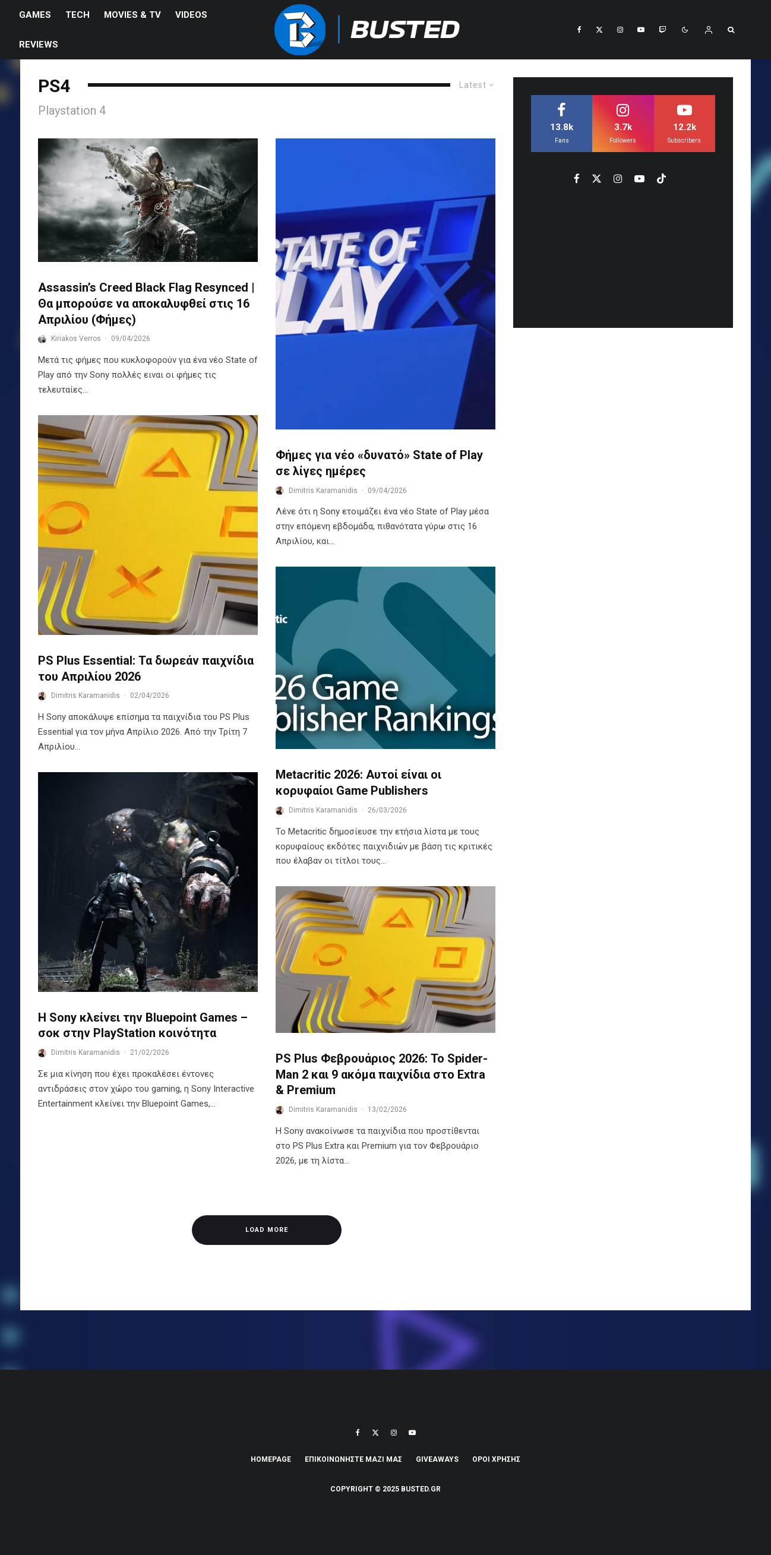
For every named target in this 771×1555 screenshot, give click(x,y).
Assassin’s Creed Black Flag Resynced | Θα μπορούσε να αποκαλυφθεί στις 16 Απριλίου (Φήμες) (146, 303)
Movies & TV (132, 15)
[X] (599, 29)
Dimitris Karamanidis (85, 695)
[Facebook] (579, 29)
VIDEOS (191, 15)
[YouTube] (641, 29)
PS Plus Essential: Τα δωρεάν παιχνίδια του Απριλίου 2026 (146, 668)
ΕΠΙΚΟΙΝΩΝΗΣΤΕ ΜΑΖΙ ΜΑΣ (353, 1459)
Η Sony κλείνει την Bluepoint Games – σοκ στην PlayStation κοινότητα (143, 1025)
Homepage (271, 1459)
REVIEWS (38, 44)
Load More (266, 1230)
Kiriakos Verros (76, 338)
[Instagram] (620, 29)
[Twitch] (662, 29)
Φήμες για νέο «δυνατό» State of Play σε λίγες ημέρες (379, 463)
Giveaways (437, 1459)
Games (35, 15)
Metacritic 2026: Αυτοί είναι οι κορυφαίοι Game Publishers (358, 782)
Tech (77, 15)
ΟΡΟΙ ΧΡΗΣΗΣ (496, 1459)
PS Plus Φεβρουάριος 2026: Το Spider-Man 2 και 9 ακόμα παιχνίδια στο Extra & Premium (382, 1074)
